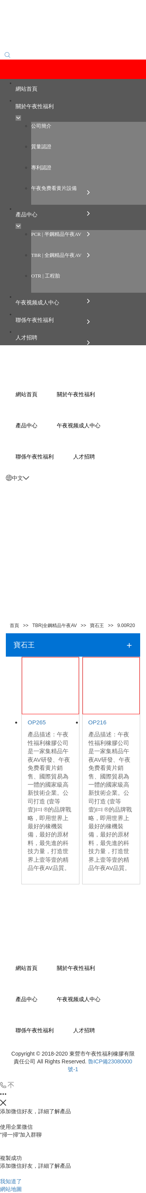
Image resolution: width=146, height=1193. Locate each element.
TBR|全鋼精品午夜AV (54, 625)
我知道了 (11, 1181)
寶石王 (97, 625)
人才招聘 (84, 1030)
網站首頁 (26, 968)
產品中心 (26, 999)
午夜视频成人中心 (78, 999)
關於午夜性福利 (76, 968)
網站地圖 (11, 1189)
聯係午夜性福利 (35, 1030)
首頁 (14, 625)
